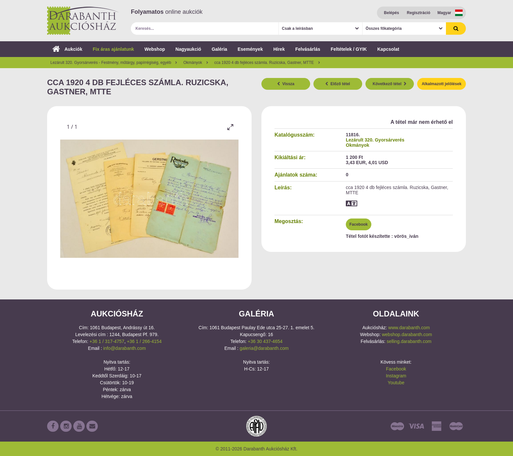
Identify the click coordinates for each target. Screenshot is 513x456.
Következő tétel (390, 84)
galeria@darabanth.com (264, 348)
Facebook (358, 224)
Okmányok (357, 145)
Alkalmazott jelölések (441, 84)
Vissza (285, 84)
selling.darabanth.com (409, 341)
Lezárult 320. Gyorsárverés (375, 139)
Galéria (219, 49)
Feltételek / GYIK (349, 49)
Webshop (155, 49)
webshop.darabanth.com (407, 334)
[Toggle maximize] (230, 127)
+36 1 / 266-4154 (144, 341)
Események (250, 49)
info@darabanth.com (124, 348)
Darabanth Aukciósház (83, 21)
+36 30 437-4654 (265, 341)
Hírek (279, 49)
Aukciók (67, 49)
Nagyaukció (188, 49)
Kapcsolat (388, 49)
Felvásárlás (307, 49)
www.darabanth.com (409, 327)
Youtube (396, 382)
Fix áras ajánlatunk (113, 49)
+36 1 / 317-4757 (107, 341)
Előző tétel (337, 84)
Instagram (396, 375)
